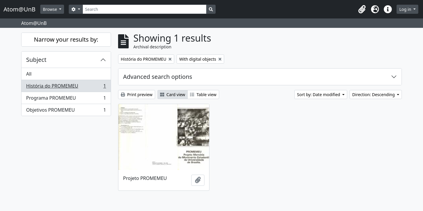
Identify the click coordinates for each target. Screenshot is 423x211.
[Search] (145, 9)
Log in (405, 9)
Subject (36, 60)
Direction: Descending (374, 94)
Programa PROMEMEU (66, 99)
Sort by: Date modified (319, 94)
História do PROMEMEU (66, 87)
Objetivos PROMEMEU (66, 111)
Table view (203, 94)
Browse (50, 9)
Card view (172, 94)
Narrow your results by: (66, 39)
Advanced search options (157, 77)
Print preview (136, 94)
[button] (361, 9)
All (28, 74)
